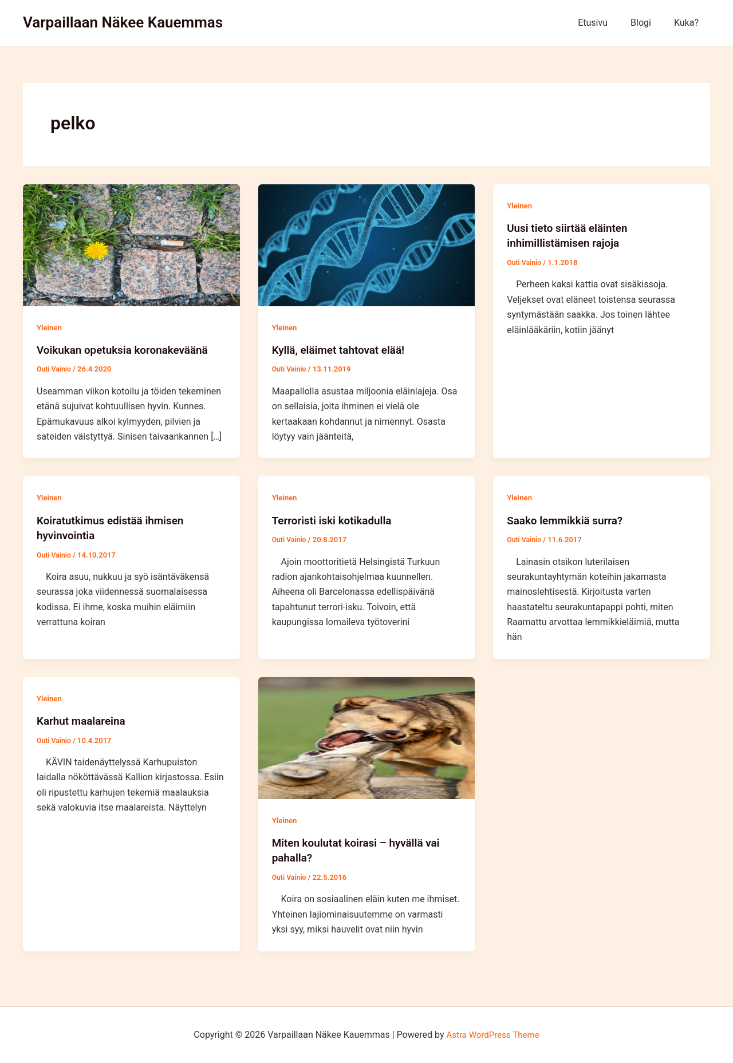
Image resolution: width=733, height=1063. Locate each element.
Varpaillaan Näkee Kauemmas (123, 22)
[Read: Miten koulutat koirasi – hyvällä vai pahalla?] (366, 737)
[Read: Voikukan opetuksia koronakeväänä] (131, 244)
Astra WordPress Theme (492, 1034)
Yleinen (50, 327)
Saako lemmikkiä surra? (568, 520)
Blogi (647, 22)
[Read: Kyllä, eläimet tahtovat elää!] (366, 244)
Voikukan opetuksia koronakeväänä (127, 350)
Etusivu (604, 22)
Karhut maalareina (84, 720)
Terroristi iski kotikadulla (335, 520)
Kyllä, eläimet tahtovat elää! (342, 350)
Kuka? (688, 22)
